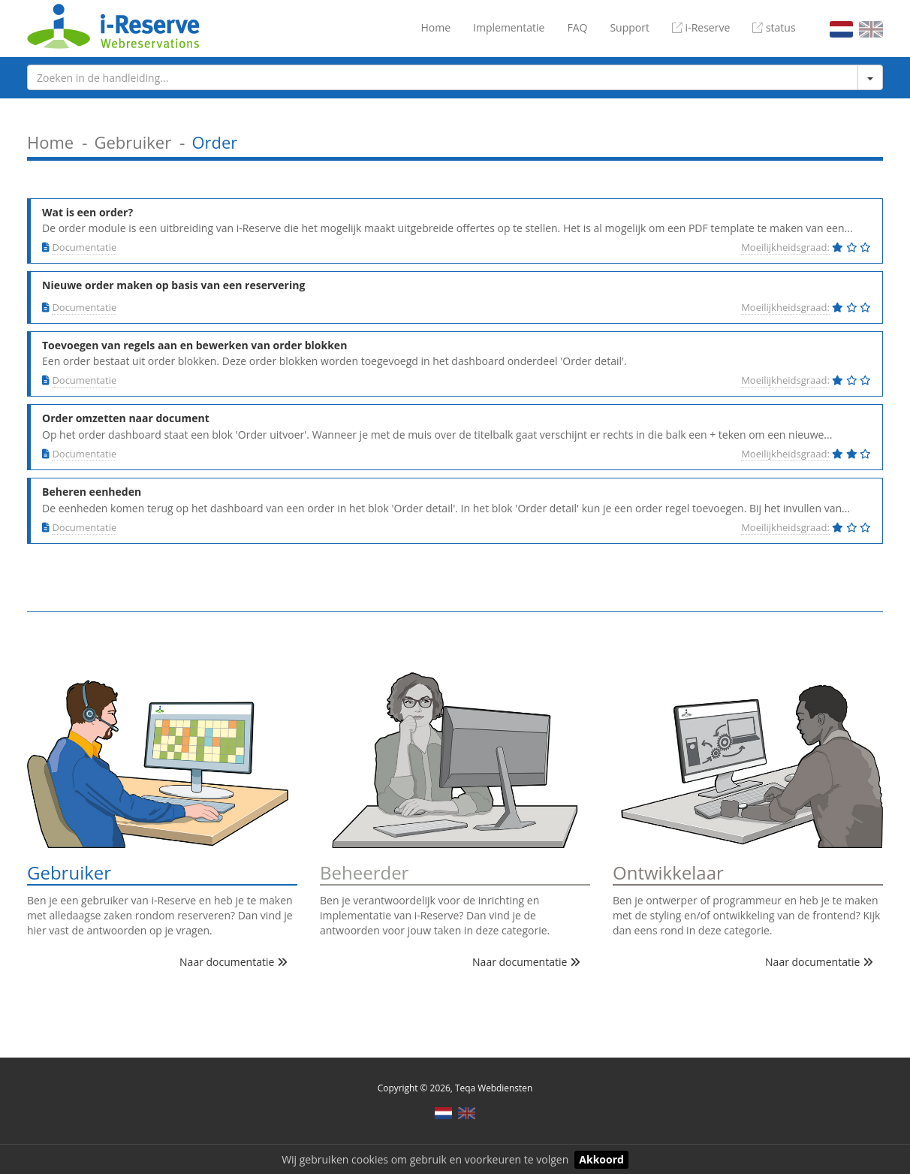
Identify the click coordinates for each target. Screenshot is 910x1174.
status (773, 27)
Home (435, 27)
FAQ (577, 27)
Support (629, 27)
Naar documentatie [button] (233, 962)
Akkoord (601, 1159)
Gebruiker (132, 142)
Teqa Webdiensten (493, 1088)
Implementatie (508, 27)
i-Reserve (701, 27)
